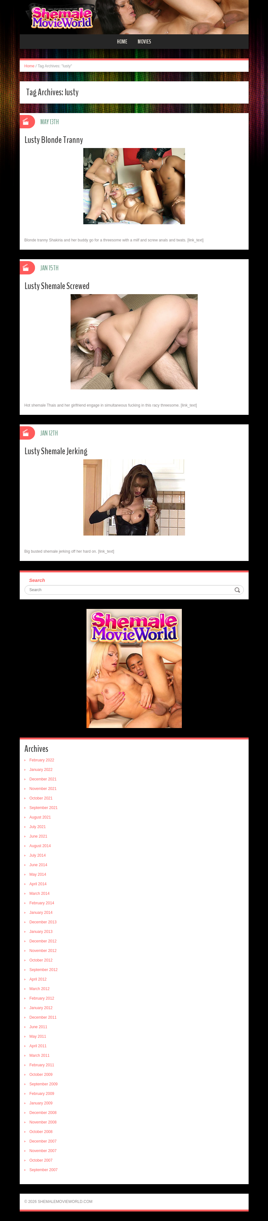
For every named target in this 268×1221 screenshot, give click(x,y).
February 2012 (42, 998)
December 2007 (43, 1141)
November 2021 (43, 788)
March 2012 (40, 989)
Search (37, 580)
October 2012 (41, 960)
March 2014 (40, 893)
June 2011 (38, 1027)
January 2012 (41, 1008)
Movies (144, 41)
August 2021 (40, 817)
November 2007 (43, 1151)
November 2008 (43, 1122)
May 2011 (38, 1036)
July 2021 (38, 827)
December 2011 (43, 1017)
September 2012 (44, 970)
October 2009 (41, 1074)
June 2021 (38, 836)
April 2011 (38, 1046)
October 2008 (41, 1132)
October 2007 (41, 1160)
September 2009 (44, 1084)
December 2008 (43, 1112)
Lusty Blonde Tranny (53, 139)
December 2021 (43, 779)
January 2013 (41, 931)
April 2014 (38, 884)
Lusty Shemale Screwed (57, 286)
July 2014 (38, 855)
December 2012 (43, 941)
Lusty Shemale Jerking (55, 451)
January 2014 (41, 912)
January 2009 (41, 1103)
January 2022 (41, 769)
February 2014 (42, 903)
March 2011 (40, 1055)
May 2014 (38, 874)
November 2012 (43, 950)
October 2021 (41, 798)
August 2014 (40, 846)
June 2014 (38, 865)
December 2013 (43, 922)
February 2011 (42, 1065)
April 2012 (38, 979)
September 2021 (44, 808)
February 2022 (42, 760)
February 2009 (42, 1093)
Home (122, 41)
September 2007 (44, 1170)
